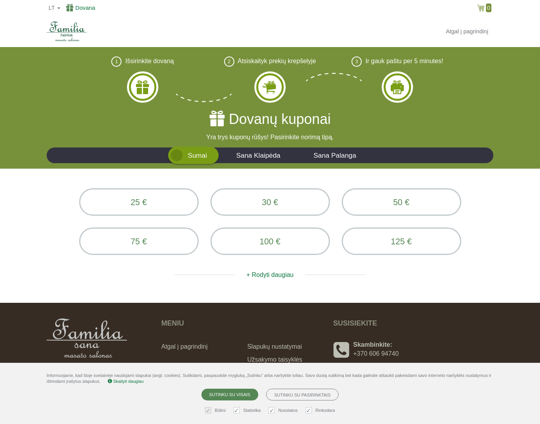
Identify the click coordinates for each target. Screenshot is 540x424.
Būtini (216, 410)
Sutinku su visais (229, 394)
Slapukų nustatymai (274, 346)
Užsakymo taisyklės (274, 359)
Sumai (197, 155)
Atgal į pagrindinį (467, 31)
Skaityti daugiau (126, 381)
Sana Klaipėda (258, 155)
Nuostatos (284, 410)
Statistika (248, 410)
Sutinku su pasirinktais (302, 395)
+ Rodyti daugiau (270, 274)
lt (54, 8)
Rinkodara (321, 410)
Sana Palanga (334, 155)
